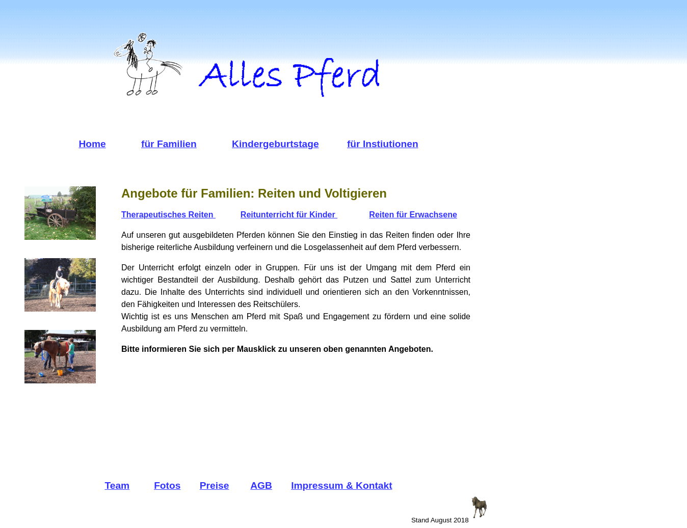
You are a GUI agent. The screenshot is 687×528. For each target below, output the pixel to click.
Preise (214, 485)
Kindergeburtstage (275, 143)
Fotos (167, 485)
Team (116, 485)
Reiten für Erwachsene (413, 214)
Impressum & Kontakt (341, 485)
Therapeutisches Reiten (168, 214)
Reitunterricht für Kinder (289, 214)
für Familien (169, 143)
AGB (261, 485)
